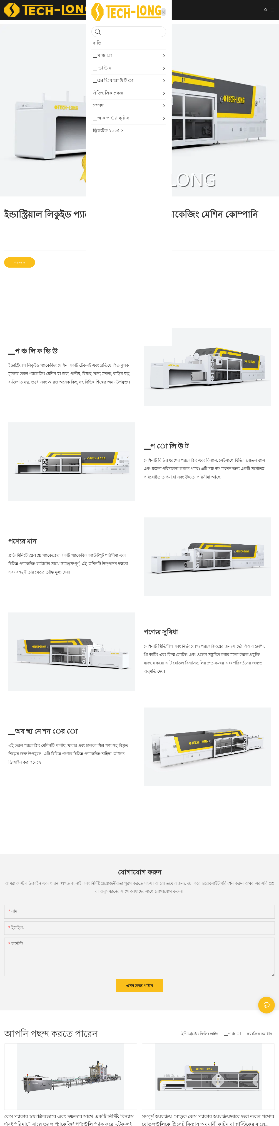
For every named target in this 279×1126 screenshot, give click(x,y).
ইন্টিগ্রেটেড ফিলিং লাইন (199, 1034)
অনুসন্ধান (19, 262)
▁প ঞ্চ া (232, 1034)
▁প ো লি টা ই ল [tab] (139, 303)
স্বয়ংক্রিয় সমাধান (259, 1034)
